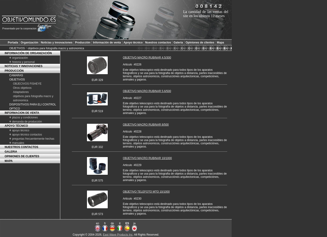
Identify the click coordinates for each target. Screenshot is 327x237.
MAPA (9, 161)
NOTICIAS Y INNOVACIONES (23, 66)
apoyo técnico (20, 130)
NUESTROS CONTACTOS (21, 147)
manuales (18, 143)
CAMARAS (16, 75)
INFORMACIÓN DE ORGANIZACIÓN (28, 53)
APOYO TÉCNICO (16, 125)
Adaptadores (21, 92)
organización (20, 57)
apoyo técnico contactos (27, 134)
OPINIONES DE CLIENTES (22, 156)
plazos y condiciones (25, 117)
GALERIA (11, 151)
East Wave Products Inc (118, 234)
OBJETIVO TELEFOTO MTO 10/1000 (146, 191)
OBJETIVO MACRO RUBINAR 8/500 (146, 124)
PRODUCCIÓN (14, 70)
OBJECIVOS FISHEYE (27, 83)
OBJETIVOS (17, 48)
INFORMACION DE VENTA (22, 112)
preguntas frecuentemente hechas (33, 138)
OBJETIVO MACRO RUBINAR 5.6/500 (147, 91)
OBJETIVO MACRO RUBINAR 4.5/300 (147, 57)
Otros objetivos (22, 87)
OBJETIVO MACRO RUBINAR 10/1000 (147, 158)
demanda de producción (27, 121)
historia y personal (23, 62)
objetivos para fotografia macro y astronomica (56, 48)
